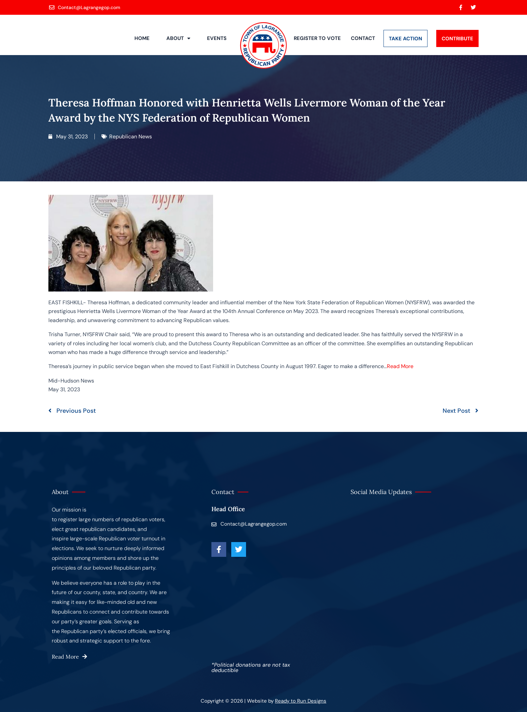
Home (142, 38)
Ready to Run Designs (300, 701)
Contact (363, 38)
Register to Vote (317, 38)
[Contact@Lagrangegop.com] (85, 7)
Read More (400, 366)
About (178, 38)
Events (217, 38)
